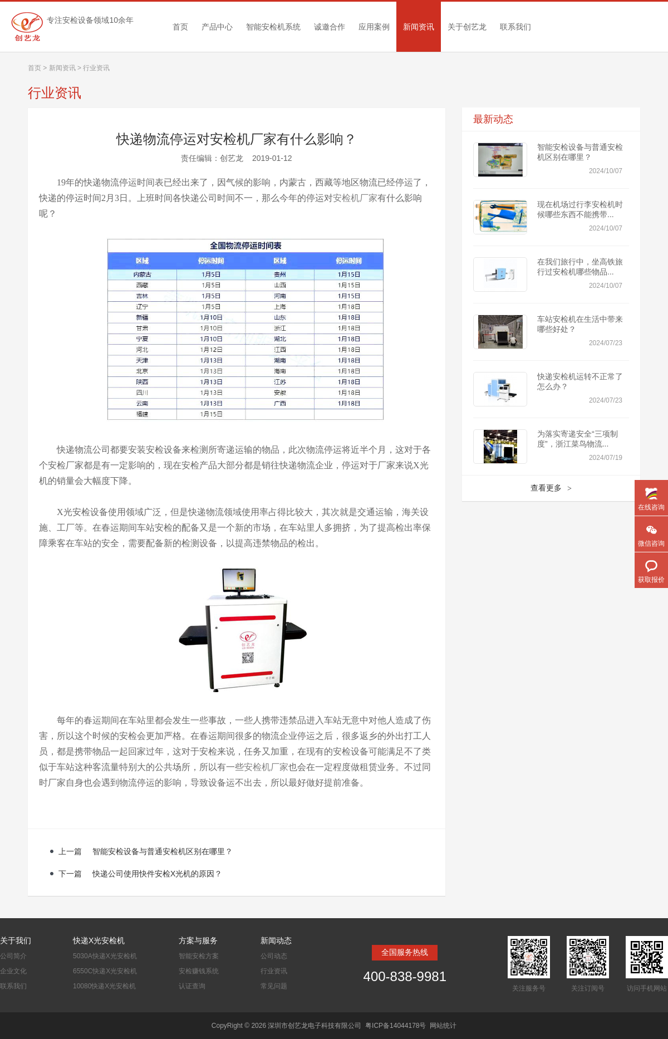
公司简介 (13, 956)
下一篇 (71, 873)
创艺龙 (231, 158)
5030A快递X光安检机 (105, 956)
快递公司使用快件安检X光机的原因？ (157, 873)
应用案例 (374, 26)
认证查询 (192, 986)
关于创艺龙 (467, 26)
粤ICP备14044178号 (395, 1026)
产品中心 (217, 26)
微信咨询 (651, 543)
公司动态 (274, 956)
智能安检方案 (199, 956)
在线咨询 (651, 507)
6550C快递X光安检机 (105, 971)
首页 (180, 26)
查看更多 (551, 488)
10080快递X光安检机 (104, 986)
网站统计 (443, 1026)
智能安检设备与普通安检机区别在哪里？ (162, 851)
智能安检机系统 (273, 26)
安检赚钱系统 (199, 971)
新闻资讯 (418, 26)
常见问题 (274, 986)
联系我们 (515, 26)
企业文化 (13, 971)
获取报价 (651, 580)
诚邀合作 (329, 26)
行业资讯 (274, 971)
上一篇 (71, 851)
